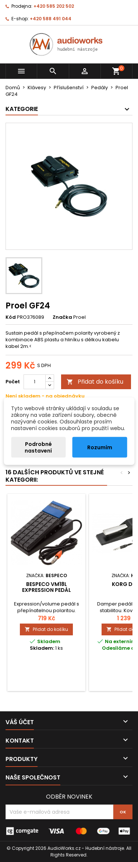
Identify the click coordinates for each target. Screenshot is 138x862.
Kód (11, 317)
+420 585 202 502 (53, 6)
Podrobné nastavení (38, 447)
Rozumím (99, 447)
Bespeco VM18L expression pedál (46, 587)
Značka (62, 317)
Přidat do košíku (95, 381)
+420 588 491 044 (50, 18)
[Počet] (35, 381)
